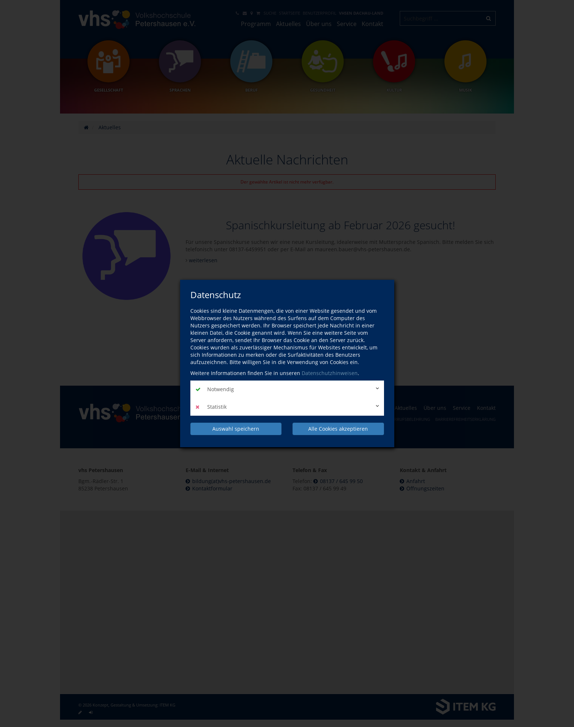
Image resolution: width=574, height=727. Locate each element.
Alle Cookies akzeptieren (338, 428)
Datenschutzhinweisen (330, 373)
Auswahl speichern (235, 428)
